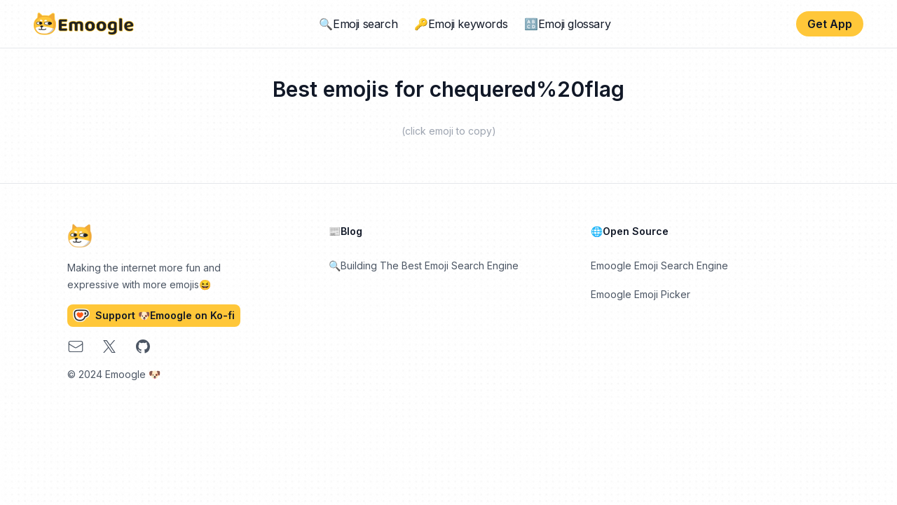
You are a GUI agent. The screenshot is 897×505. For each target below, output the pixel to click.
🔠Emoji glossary (567, 24)
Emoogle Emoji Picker (640, 294)
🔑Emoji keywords (460, 24)
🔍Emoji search (358, 24)
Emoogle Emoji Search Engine (659, 265)
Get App (829, 24)
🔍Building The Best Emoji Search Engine (424, 265)
